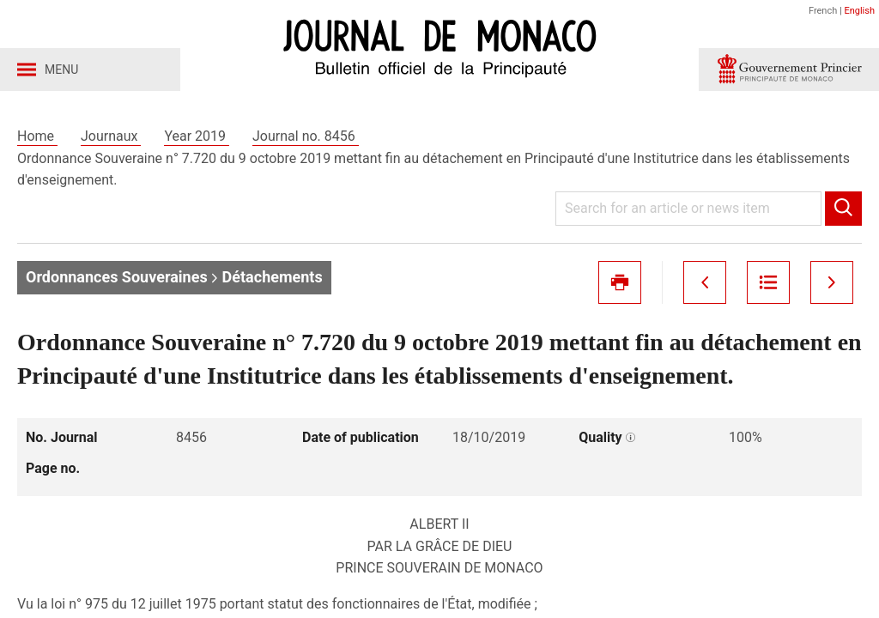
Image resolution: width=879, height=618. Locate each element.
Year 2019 (196, 136)
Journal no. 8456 (305, 136)
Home (37, 136)
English (859, 10)
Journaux (111, 136)
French (823, 10)
